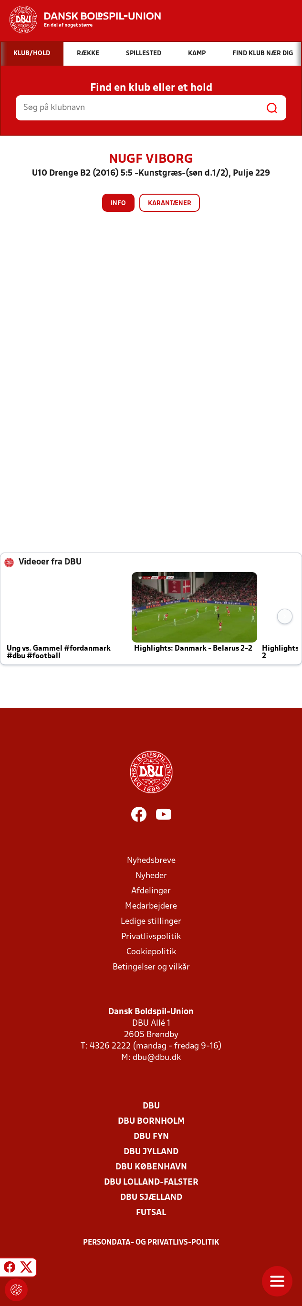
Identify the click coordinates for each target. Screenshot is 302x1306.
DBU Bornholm (151, 1122)
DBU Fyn (151, 1137)
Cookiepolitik (151, 952)
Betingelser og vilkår (151, 967)
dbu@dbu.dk (157, 1058)
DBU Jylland (151, 1152)
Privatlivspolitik (151, 937)
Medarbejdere (151, 906)
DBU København (151, 1167)
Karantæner (169, 203)
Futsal (151, 1213)
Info (118, 203)
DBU (151, 1106)
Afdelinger (151, 891)
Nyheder (151, 876)
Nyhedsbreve (151, 861)
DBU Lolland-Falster (151, 1182)
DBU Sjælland (151, 1198)
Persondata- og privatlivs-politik (151, 1242)
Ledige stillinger (151, 922)
